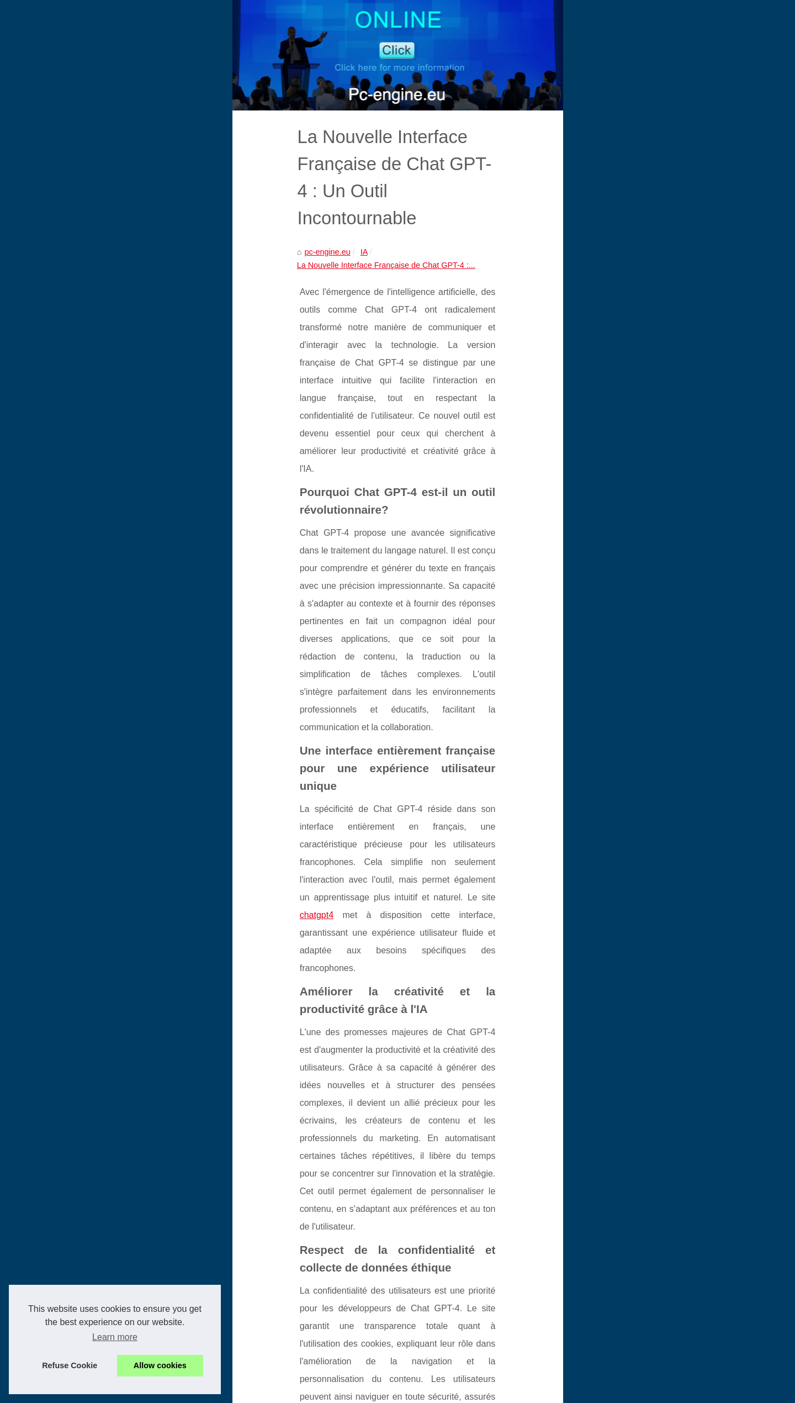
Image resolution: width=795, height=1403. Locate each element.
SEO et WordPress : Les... (623, 591)
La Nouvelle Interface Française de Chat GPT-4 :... (239, 334)
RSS (316, 1379)
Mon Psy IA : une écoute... (623, 466)
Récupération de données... (626, 364)
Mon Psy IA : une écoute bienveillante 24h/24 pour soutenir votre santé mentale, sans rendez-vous (314, 1211)
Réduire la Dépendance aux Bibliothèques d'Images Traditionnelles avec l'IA (275, 1325)
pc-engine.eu (100, 334)
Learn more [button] (114, 1337)
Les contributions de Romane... (632, 540)
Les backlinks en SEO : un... (627, 415)
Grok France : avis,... (614, 515)
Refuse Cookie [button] (69, 1365)
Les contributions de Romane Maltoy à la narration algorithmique (254, 1268)
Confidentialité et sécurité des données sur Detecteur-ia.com (247, 1306)
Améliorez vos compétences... (630, 666)
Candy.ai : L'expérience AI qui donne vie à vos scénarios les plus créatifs (464, 1152)
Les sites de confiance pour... (628, 316)
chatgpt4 (210, 613)
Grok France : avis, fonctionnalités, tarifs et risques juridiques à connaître (269, 1249)
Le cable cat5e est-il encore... (629, 340)
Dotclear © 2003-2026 (363, 1379)
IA (136, 334)
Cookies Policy (279, 1379)
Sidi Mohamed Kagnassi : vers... (634, 491)
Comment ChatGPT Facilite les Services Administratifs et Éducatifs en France (277, 1287)
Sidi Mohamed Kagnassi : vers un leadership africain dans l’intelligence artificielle (283, 1230)
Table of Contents (223, 1379)
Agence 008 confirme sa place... (634, 291)
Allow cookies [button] (160, 1365)
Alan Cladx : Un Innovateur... (627, 615)
